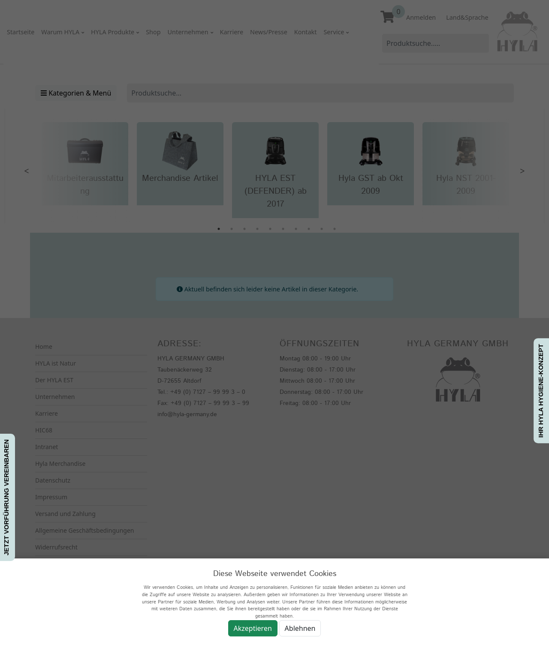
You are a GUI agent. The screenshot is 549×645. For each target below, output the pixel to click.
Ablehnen (300, 628)
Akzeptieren (253, 628)
